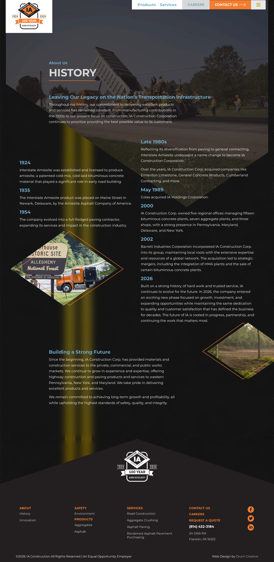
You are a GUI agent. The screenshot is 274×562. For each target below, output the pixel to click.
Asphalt (80, 531)
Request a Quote (204, 520)
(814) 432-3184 (201, 526)
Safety (80, 508)
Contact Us (199, 508)
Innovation (28, 520)
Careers (196, 514)
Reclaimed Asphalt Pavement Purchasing (149, 535)
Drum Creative (247, 556)
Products (155, 4)
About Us (58, 63)
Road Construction (141, 513)
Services (176, 4)
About (25, 508)
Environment (84, 513)
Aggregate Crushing (142, 520)
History (25, 513)
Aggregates (83, 525)
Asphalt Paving (138, 527)
